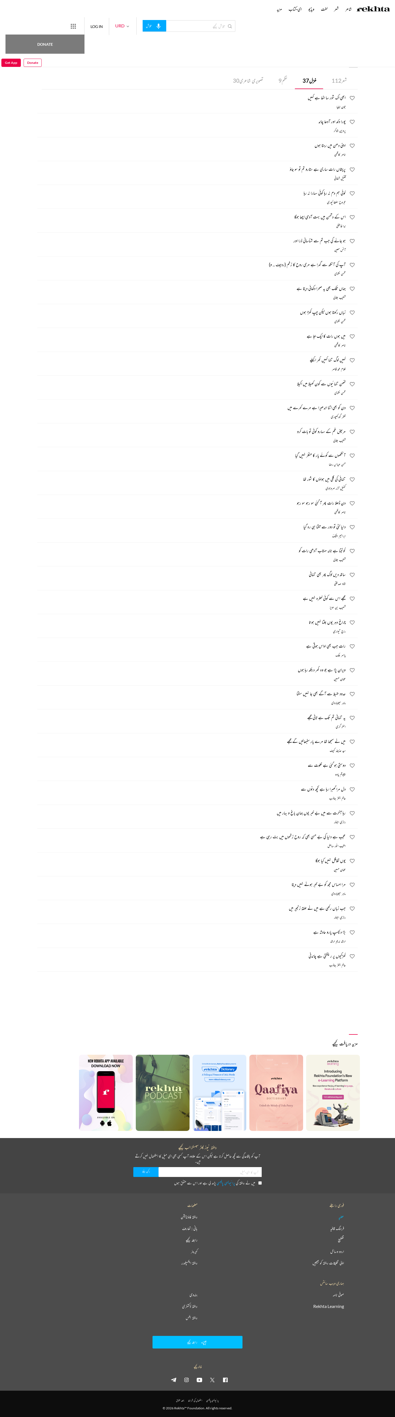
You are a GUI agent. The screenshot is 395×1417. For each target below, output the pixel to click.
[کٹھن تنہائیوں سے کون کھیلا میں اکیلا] (191, 384)
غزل (310, 80)
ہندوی (194, 1295)
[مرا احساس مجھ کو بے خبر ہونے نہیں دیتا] (191, 885)
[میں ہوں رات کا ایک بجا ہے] (191, 336)
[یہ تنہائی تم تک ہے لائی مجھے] (191, 718)
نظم (282, 80)
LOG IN (117, 26)
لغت (324, 9)
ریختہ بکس (192, 1318)
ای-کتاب (295, 9)
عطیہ (341, 1217)
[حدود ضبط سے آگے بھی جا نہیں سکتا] (191, 694)
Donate (64, 26)
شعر (339, 80)
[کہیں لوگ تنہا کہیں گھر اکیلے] (191, 360)
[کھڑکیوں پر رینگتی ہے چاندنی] (191, 956)
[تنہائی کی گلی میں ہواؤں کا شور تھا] (191, 479)
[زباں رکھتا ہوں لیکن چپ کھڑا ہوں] (191, 313)
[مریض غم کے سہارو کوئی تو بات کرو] (191, 432)
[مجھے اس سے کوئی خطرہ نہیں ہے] (191, 599)
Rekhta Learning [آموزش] (328, 1306)
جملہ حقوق (180, 1400)
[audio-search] (174, 26)
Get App (11, 26)
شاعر (348, 9)
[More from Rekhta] (93, 26)
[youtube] (199, 1379)
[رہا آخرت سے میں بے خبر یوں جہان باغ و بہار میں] (191, 813)
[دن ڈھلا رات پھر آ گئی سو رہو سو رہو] (191, 503)
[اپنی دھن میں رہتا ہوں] (191, 146)
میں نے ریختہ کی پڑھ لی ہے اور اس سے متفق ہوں (218, 1182)
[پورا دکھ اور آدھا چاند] (191, 122)
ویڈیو (311, 9)
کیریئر (194, 1251)
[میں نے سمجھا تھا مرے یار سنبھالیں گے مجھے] (191, 742)
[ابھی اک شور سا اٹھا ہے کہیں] (191, 98)
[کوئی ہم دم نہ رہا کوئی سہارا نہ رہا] (191, 193)
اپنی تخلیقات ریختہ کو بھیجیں (328, 1263)
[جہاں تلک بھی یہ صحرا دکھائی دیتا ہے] (191, 289)
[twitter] (212, 1379)
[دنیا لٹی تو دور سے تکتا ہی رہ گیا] (191, 527)
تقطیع (341, 1240)
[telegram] (173, 1379)
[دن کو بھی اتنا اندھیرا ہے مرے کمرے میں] (191, 408)
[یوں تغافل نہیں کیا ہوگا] (191, 861)
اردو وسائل (337, 1251)
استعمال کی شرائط (195, 1400)
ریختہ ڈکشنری (190, 1306)
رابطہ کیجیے (192, 1240)
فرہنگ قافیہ (337, 1228)
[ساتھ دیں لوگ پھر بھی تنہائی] (191, 575)
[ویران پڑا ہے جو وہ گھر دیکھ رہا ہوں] (191, 670)
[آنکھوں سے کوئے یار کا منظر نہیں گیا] (191, 456)
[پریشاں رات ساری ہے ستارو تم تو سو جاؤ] (191, 170)
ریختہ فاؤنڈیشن (189, 1217)
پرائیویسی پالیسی (226, 1182)
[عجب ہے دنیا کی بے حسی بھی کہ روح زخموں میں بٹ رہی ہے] (191, 837)
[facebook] (225, 1379)
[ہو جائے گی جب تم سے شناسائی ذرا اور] (191, 241)
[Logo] (373, 9)
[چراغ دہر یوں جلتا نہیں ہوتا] (191, 622)
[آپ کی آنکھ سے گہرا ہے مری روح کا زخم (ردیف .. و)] (191, 265)
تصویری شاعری (248, 80)
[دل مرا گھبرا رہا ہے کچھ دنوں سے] (191, 789)
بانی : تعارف (190, 1228)
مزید (279, 9)
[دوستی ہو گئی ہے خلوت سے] (191, 766)
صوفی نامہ (338, 1295)
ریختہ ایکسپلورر (189, 1263)
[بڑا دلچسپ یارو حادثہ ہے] (191, 932)
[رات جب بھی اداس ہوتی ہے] (191, 646)
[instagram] (186, 1379)
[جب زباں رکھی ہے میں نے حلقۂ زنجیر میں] (191, 909)
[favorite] (352, 98)
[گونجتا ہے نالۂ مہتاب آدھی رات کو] (191, 551)
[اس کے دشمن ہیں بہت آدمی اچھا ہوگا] (191, 217)
